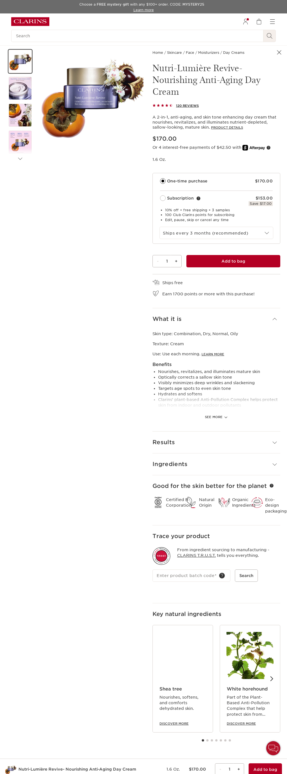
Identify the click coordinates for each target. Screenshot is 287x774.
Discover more (174, 692)
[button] (20, 61)
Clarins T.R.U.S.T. (196, 524)
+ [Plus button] (176, 261)
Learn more (213, 325)
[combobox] (216, 233)
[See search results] (269, 36)
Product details (227, 127)
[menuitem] (245, 21)
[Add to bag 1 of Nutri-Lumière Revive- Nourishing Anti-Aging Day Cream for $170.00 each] (233, 261)
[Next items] (20, 158)
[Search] (137, 36)
